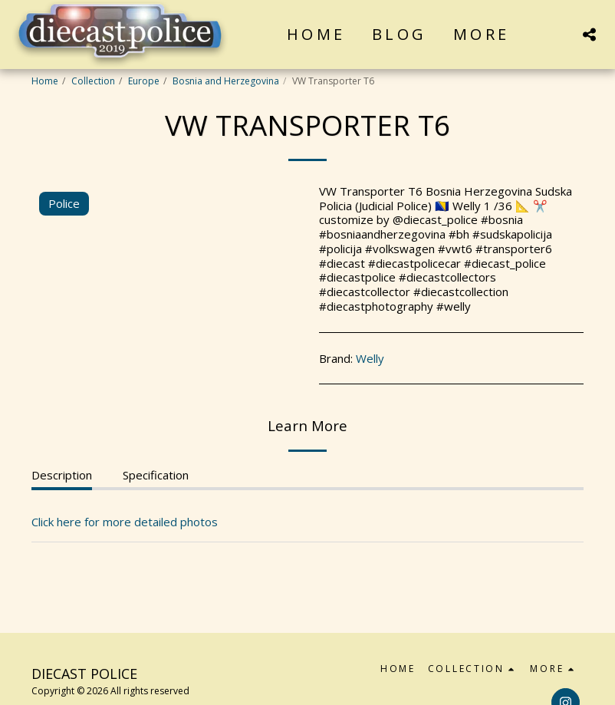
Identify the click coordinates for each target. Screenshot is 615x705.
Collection (93, 80)
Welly (370, 358)
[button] (589, 34)
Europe (144, 80)
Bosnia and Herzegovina (226, 80)
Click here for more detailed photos (124, 521)
